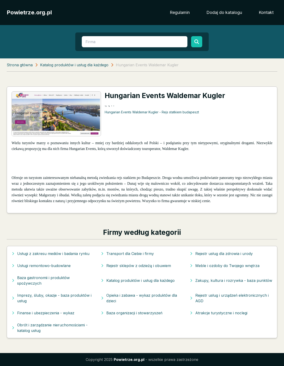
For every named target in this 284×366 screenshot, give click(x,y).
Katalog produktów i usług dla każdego (74, 65)
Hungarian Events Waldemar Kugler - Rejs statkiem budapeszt (152, 112)
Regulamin (180, 12)
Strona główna (20, 65)
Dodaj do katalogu (224, 12)
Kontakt (266, 12)
